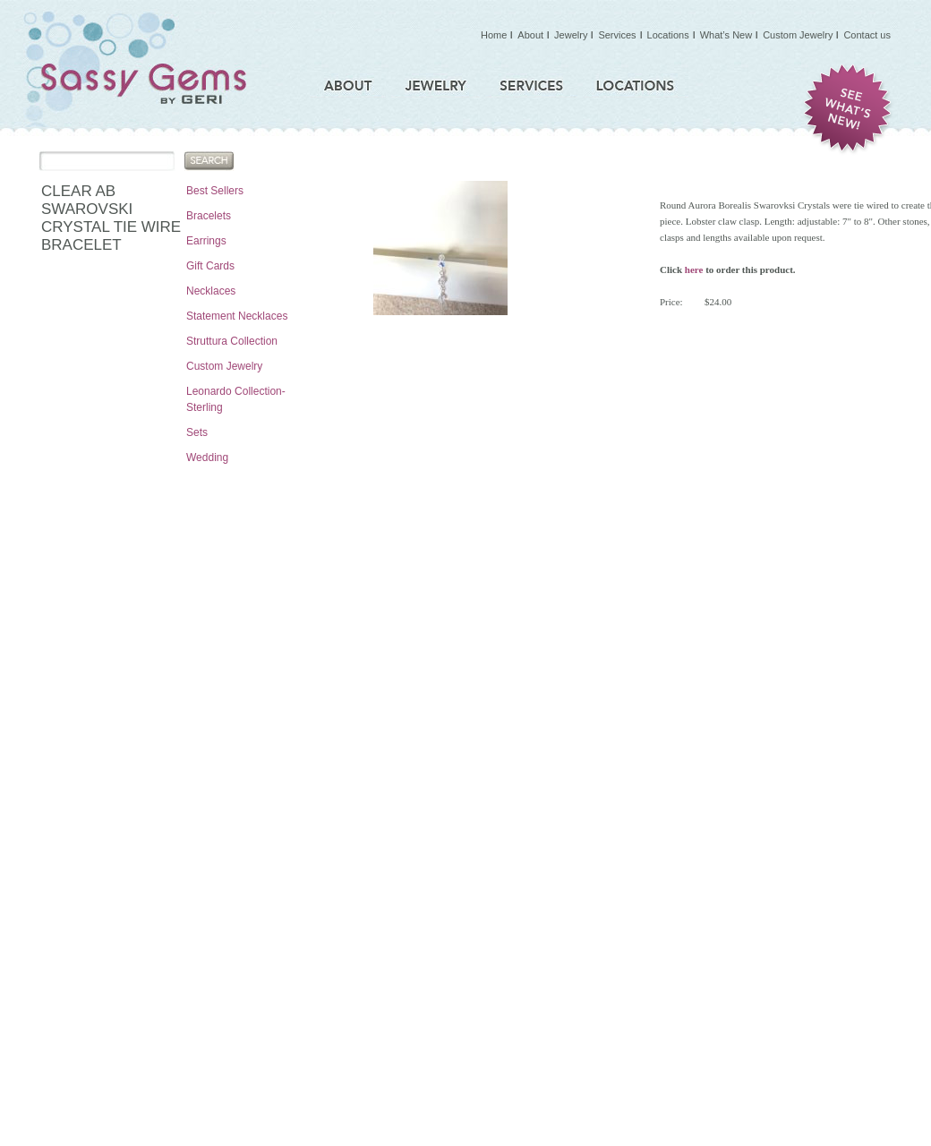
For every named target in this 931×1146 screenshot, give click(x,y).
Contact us (867, 35)
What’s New (726, 35)
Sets (197, 432)
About (530, 35)
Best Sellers (214, 190)
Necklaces (210, 291)
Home (494, 35)
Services (617, 35)
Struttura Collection (232, 341)
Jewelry (570, 35)
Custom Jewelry (224, 366)
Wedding (207, 457)
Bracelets (208, 216)
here (694, 269)
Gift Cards (210, 266)
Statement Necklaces (236, 316)
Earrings (206, 241)
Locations (668, 35)
